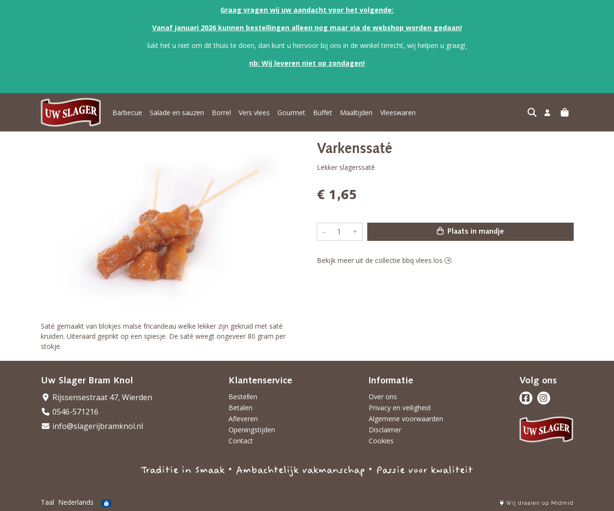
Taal (47, 502)
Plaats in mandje (470, 231)
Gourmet (291, 112)
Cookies (381, 440)
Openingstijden (252, 429)
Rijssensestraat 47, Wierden (96, 397)
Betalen (241, 407)
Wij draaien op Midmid (537, 503)
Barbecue (127, 112)
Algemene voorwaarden (406, 418)
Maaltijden (356, 112)
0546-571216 (69, 411)
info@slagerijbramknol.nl (92, 426)
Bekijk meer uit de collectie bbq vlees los (384, 260)
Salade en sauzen (177, 112)
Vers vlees (254, 112)
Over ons (383, 396)
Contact (241, 440)
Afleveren (243, 418)
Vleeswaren (398, 112)
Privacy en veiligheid (400, 407)
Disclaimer (385, 429)
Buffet (322, 112)
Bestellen (243, 396)
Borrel (221, 112)
